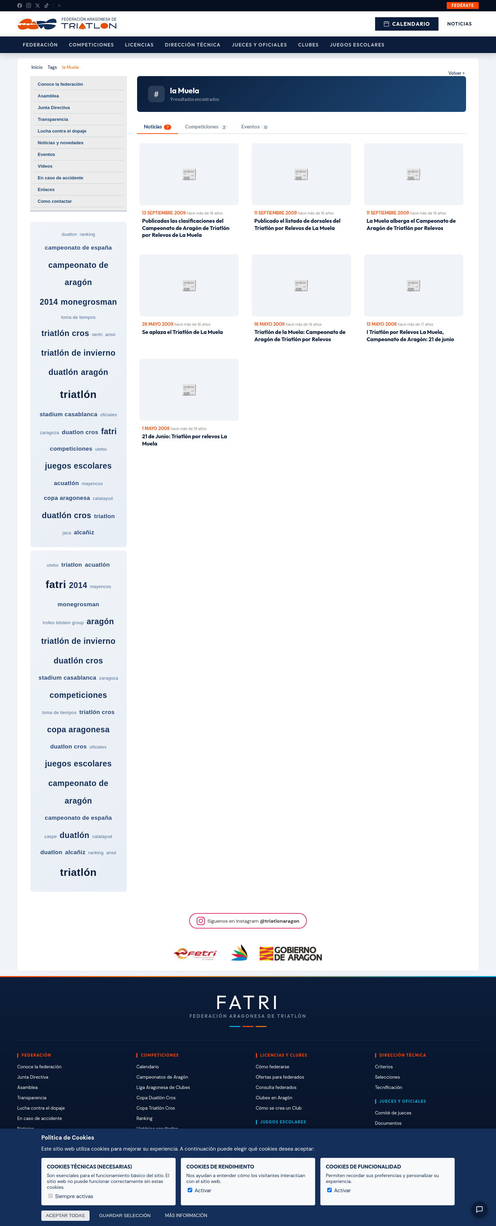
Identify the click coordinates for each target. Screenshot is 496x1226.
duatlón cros (67, 515)
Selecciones (387, 1077)
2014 (49, 301)
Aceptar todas (65, 1215)
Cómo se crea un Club (279, 1108)
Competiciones (91, 45)
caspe (50, 836)
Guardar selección (125, 1215)
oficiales (108, 414)
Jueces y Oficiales (259, 45)
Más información (186, 1215)
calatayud (103, 498)
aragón (94, 372)
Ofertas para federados (280, 1077)
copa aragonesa (67, 498)
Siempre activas (70, 1196)
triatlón (78, 394)
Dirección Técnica (193, 45)
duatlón (63, 372)
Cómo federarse (272, 1067)
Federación (40, 45)
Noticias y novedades (61, 142)
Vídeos (45, 166)
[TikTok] (46, 5)
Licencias (139, 45)
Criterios (384, 1067)
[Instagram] (28, 5)
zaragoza (49, 432)
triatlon (104, 516)
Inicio (36, 67)
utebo (101, 449)
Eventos (46, 154)
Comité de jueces (393, 1113)
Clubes (308, 45)
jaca (67, 532)
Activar (199, 1190)
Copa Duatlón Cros (156, 1098)
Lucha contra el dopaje (62, 131)
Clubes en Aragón (274, 1098)
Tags (52, 67)
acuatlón (66, 483)
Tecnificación (388, 1087)
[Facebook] (19, 5)
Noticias (459, 24)
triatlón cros (65, 333)
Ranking (144, 1118)
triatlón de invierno (78, 352)
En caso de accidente (60, 177)
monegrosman (89, 301)
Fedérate (463, 5)
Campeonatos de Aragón (162, 1077)
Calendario (406, 24)
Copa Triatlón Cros (155, 1108)
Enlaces (46, 189)
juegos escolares (78, 465)
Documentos (388, 1123)
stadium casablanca (68, 414)
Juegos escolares (357, 45)
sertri (97, 334)
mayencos (92, 483)
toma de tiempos (78, 317)
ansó (110, 334)
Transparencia (53, 119)
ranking (87, 234)
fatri (109, 431)
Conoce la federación (60, 84)
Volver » (456, 73)
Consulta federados (276, 1087)
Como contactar (55, 201)
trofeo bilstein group (63, 622)
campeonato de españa (78, 247)
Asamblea (48, 95)
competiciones (71, 449)
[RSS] (60, 5)
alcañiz (84, 532)
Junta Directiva (54, 107)
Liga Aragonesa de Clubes (163, 1087)
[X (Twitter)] (37, 5)
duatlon (69, 234)
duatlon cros (80, 432)
